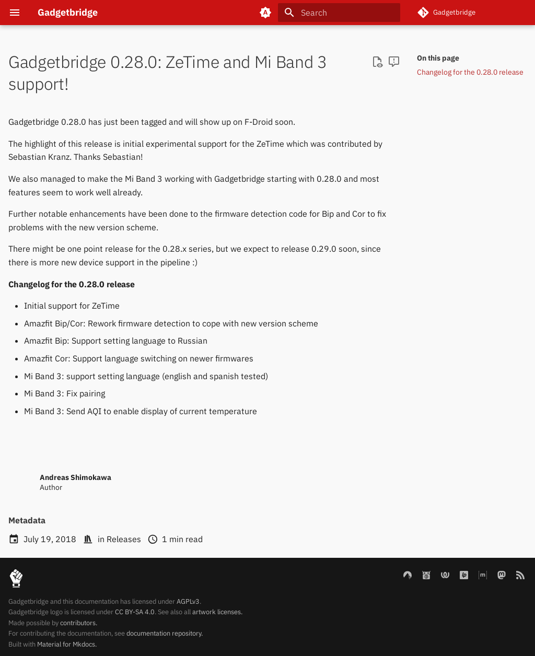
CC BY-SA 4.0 (135, 611)
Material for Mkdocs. (67, 644)
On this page (438, 58)
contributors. (78, 622)
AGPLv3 (188, 601)
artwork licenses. (217, 611)
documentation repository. (164, 633)
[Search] (339, 12)
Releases (124, 539)
